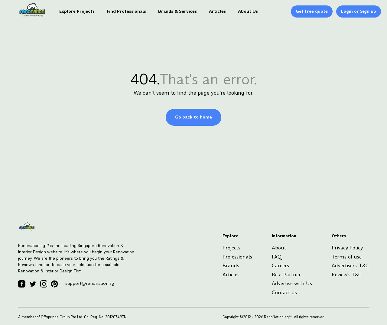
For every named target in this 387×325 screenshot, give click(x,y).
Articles (231, 274)
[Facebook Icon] (21, 284)
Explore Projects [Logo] (77, 11)
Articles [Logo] (217, 11)
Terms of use (347, 256)
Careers (280, 265)
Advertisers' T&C (350, 265)
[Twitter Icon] (32, 284)
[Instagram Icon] (43, 284)
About (279, 247)
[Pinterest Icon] (54, 284)
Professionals (237, 256)
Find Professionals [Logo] (126, 11)
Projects (231, 247)
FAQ (276, 256)
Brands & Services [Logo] (177, 11)
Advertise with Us (292, 283)
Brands (231, 265)
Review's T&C (347, 274)
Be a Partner (286, 274)
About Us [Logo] (248, 11)
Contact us (284, 292)
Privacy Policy (347, 247)
